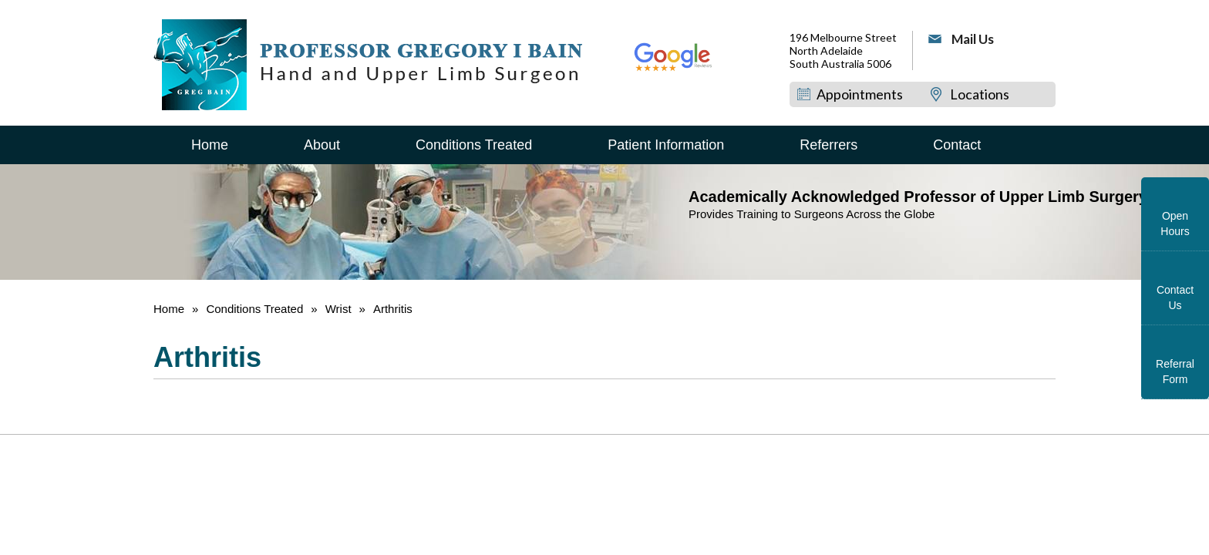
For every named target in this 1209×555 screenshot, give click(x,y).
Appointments (860, 94)
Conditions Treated (474, 145)
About (322, 145)
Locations (979, 94)
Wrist (338, 308)
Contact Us (1175, 297)
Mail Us (972, 39)
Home (209, 145)
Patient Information (666, 145)
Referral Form (1175, 371)
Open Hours (1174, 223)
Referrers (828, 145)
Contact (957, 145)
